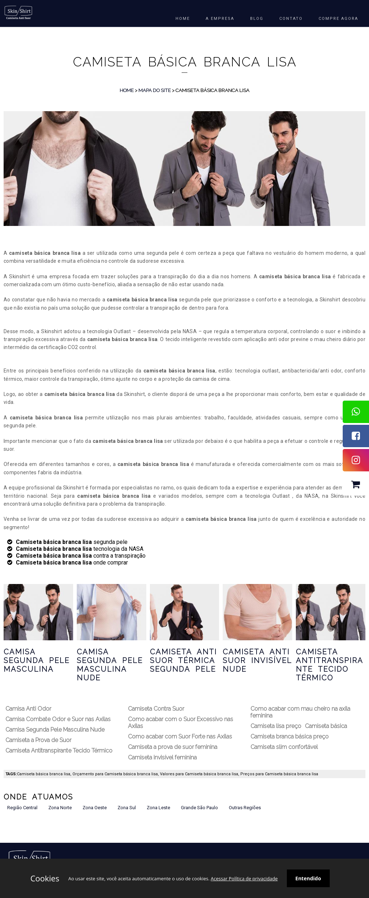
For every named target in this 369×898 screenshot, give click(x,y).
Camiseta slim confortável (284, 747)
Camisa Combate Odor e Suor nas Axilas (58, 719)
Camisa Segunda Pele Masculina (37, 661)
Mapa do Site (154, 90)
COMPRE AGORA (338, 18)
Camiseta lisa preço (275, 726)
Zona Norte (60, 807)
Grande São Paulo (199, 807)
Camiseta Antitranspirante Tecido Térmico (329, 665)
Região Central (22, 807)
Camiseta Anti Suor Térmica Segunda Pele (183, 661)
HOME (182, 18)
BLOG (256, 18)
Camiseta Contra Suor (156, 708)
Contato (291, 18)
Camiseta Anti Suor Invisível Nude (257, 661)
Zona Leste (158, 807)
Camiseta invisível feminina (162, 757)
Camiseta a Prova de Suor (38, 740)
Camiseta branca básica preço (289, 736)
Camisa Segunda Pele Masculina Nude (110, 665)
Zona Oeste (95, 807)
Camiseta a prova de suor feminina (172, 747)
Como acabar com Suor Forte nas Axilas (180, 736)
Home (127, 90)
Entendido (308, 878)
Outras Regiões (245, 807)
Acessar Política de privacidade (244, 878)
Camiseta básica (326, 726)
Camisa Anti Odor (28, 708)
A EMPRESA (220, 18)
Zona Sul (126, 807)
